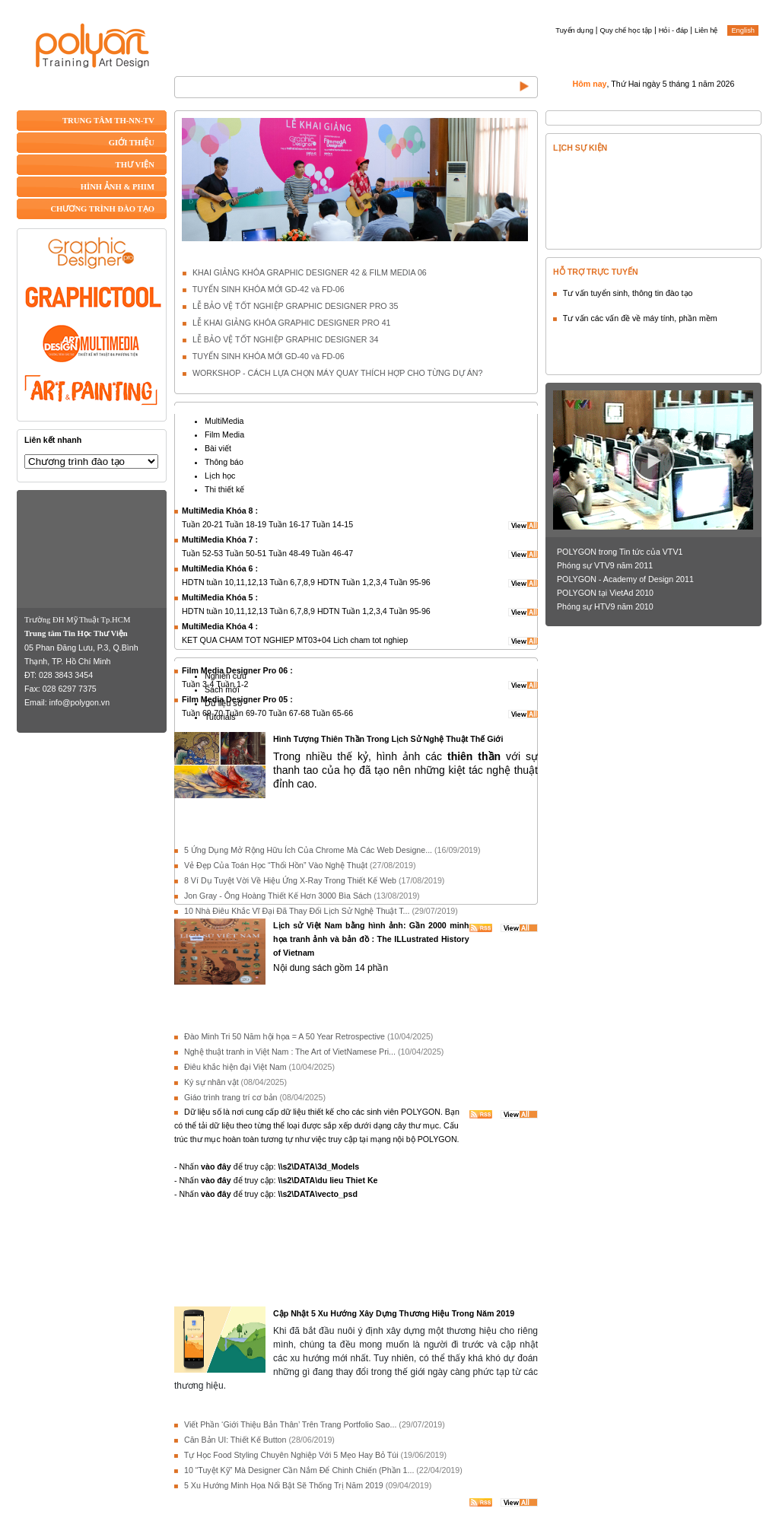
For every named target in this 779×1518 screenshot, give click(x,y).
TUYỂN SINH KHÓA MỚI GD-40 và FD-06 (268, 356)
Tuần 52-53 (202, 553)
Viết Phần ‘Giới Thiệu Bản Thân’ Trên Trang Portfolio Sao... (290, 1424)
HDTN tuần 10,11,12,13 (225, 582)
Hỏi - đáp (673, 30)
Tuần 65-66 (332, 713)
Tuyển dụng (574, 30)
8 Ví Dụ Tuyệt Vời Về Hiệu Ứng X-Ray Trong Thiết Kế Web (290, 880)
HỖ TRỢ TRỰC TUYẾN (595, 271)
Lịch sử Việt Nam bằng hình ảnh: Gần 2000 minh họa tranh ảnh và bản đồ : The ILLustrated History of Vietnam (371, 939)
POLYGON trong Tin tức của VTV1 (619, 551)
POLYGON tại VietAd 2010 (605, 592)
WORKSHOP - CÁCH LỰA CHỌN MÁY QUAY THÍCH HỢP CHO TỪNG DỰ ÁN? (337, 372)
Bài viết (218, 448)
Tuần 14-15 (332, 524)
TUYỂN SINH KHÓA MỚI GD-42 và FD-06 (268, 289)
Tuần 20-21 (202, 524)
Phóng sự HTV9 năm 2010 (605, 606)
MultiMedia (224, 420)
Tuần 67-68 (289, 713)
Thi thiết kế (224, 489)
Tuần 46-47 (332, 553)
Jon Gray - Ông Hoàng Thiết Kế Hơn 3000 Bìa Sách (277, 895)
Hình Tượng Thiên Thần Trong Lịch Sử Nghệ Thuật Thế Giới (388, 738)
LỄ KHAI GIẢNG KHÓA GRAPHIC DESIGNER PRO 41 (291, 322)
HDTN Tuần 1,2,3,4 (352, 582)
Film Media (224, 434)
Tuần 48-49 (289, 553)
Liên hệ (706, 30)
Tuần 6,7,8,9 (292, 582)
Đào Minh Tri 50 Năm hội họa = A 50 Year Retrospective (284, 1036)
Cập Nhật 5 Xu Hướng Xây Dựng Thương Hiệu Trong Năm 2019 (393, 1313)
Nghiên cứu (225, 675)
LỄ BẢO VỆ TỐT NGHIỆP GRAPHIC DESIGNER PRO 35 (295, 305)
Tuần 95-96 (410, 582)
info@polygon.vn (79, 702)
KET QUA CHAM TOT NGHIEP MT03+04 (256, 639)
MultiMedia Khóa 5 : (220, 597)
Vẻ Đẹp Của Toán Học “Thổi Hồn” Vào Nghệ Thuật (275, 865)
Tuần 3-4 (198, 684)
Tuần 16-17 (289, 524)
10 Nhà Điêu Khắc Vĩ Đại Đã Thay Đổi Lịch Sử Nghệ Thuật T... (296, 910)
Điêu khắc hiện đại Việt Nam (235, 1066)
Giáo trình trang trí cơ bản (231, 1097)
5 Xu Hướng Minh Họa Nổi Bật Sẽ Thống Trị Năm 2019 (283, 1485)
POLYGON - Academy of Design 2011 (625, 579)
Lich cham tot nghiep (370, 639)
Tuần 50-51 (245, 553)
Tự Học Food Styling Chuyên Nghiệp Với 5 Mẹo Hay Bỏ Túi (291, 1454)
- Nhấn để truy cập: (266, 1166)
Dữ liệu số (223, 703)
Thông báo (224, 461)
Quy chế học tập (626, 30)
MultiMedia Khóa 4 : (220, 626)
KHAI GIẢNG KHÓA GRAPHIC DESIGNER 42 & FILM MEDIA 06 (309, 272)
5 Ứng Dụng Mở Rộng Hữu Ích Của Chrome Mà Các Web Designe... (308, 849)
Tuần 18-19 (245, 524)
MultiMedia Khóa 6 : (220, 568)
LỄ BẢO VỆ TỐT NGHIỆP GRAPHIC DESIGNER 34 (285, 339)
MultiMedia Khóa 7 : (220, 539)
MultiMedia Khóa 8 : (220, 510)
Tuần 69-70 (202, 713)
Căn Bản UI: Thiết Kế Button (235, 1439)
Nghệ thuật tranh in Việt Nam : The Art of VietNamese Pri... (290, 1051)
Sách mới (222, 689)
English (743, 30)
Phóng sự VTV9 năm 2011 (605, 565)
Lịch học (220, 475)
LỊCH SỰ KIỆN (580, 147)
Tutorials (220, 716)
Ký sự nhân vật (211, 1082)
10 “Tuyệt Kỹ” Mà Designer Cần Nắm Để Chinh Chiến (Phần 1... (299, 1470)
